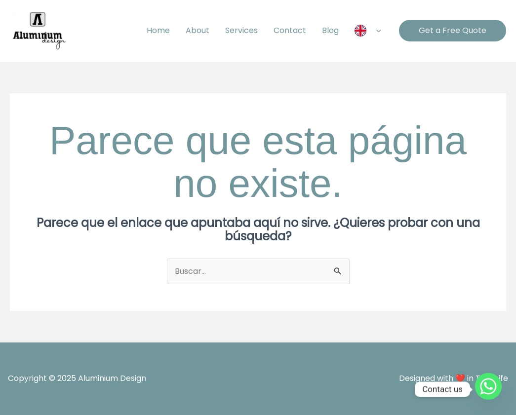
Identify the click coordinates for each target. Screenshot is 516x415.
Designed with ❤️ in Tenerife (453, 378)
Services (241, 30)
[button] (452, 30)
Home (158, 30)
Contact (290, 30)
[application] (376, 30)
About (197, 30)
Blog (330, 30)
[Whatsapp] (488, 389)
